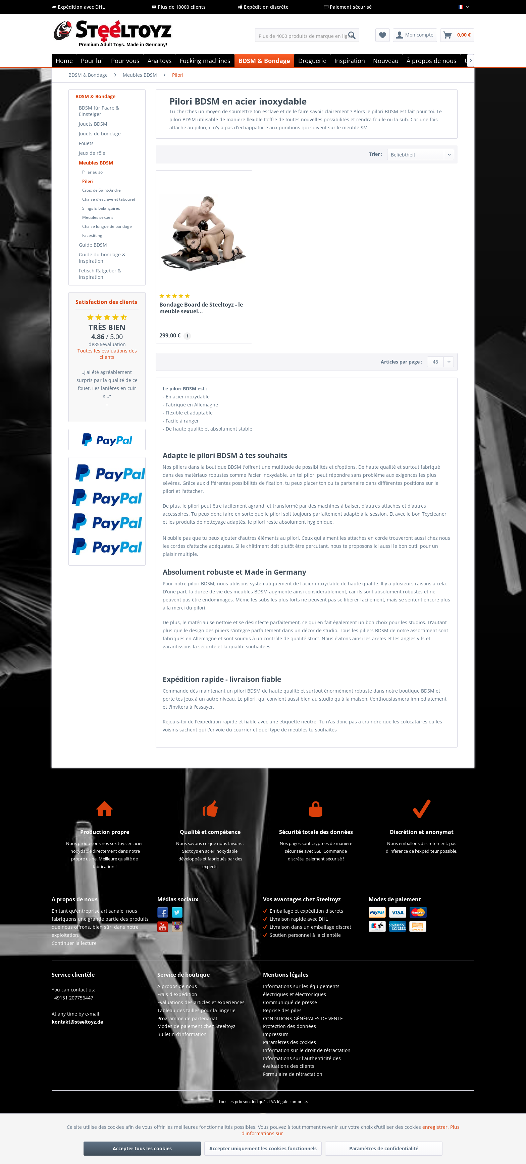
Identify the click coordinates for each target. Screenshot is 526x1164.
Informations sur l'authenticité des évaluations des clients (302, 1062)
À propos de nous (177, 986)
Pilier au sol (93, 172)
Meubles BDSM (96, 162)
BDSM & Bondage (95, 96)
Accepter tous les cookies (142, 1148)
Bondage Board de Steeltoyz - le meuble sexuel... (201, 308)
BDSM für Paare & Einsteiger (99, 111)
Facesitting (92, 235)
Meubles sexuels (97, 217)
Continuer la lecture (74, 943)
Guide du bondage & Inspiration (102, 257)
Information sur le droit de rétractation (307, 1050)
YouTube (162, 926)
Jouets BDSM (93, 124)
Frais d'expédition (177, 994)
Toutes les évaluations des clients (107, 353)
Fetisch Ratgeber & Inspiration (100, 273)
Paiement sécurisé (348, 7)
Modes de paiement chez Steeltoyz (196, 1026)
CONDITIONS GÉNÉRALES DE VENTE (303, 1018)
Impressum (275, 1034)
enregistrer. (436, 1127)
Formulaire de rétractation (292, 1074)
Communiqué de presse (290, 1002)
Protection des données (289, 1026)
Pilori (87, 181)
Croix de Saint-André (101, 190)
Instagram (177, 926)
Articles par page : (401, 362)
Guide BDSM (93, 245)
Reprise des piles (282, 1010)
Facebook (162, 912)
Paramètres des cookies (289, 1042)
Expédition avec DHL (78, 7)
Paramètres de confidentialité (383, 1148)
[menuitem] (307, 35)
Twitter (177, 912)
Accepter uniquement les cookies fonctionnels (263, 1148)
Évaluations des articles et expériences (201, 1002)
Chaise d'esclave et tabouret (108, 199)
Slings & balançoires (101, 208)
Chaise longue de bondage (107, 226)
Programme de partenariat (187, 1018)
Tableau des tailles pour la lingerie (196, 1010)
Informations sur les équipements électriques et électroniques (301, 990)
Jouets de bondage (100, 133)
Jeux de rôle (92, 153)
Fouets (86, 143)
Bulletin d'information (182, 1034)
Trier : (375, 154)
